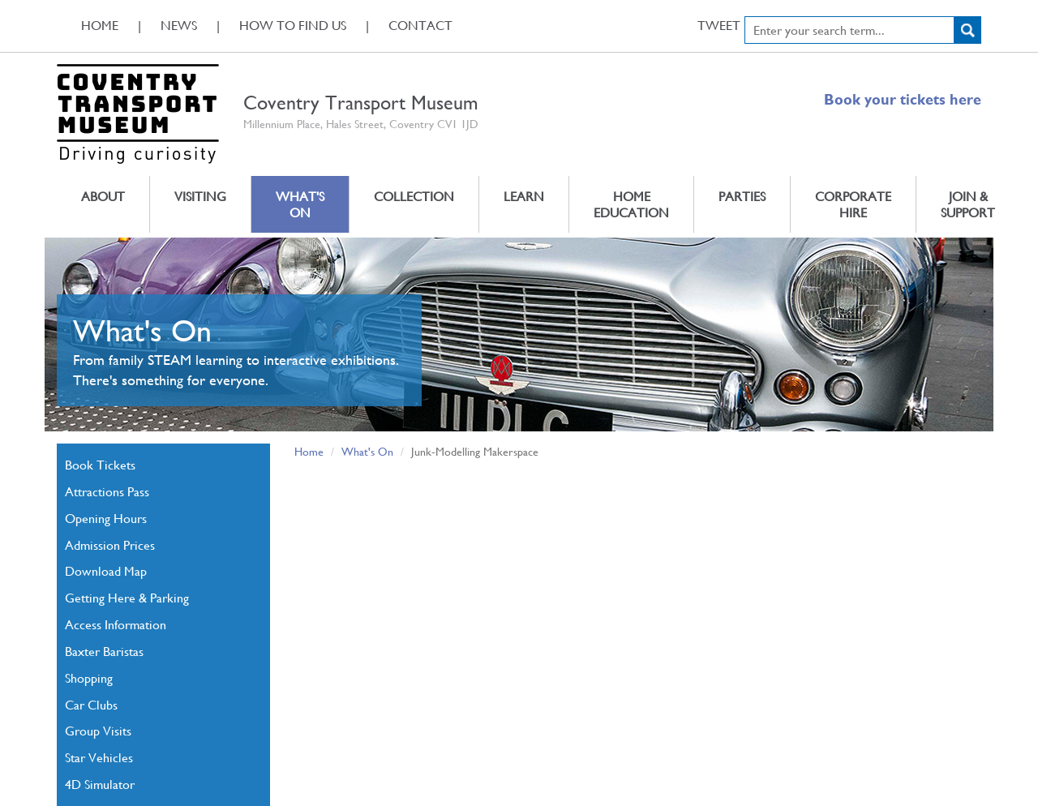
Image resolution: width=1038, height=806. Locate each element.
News (179, 24)
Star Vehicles (99, 757)
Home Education (631, 203)
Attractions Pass (107, 491)
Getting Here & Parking (127, 597)
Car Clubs (91, 704)
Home (99, 24)
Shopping (89, 677)
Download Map (106, 570)
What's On (300, 203)
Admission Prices (110, 544)
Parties (742, 195)
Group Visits (98, 730)
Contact (420, 24)
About (103, 195)
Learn (524, 195)
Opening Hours (106, 517)
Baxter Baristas (104, 650)
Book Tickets (100, 464)
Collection (414, 195)
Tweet (718, 24)
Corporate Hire (853, 203)
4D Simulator (100, 783)
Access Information (115, 624)
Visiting (200, 195)
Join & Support (968, 203)
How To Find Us (292, 24)
